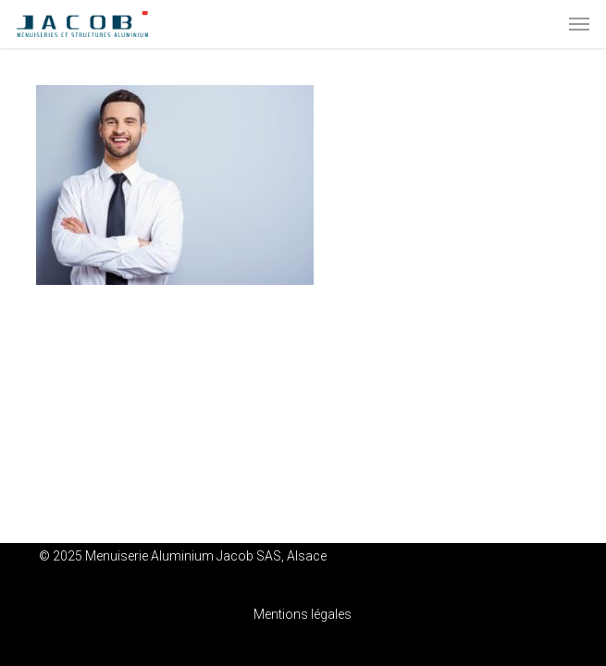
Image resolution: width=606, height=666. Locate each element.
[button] (579, 24)
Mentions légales (303, 614)
